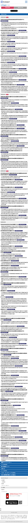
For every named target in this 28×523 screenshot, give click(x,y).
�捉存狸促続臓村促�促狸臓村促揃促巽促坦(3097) (11, 270)
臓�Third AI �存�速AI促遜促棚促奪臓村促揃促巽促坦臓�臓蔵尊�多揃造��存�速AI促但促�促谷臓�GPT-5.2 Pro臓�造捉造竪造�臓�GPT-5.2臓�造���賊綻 (14, 340)
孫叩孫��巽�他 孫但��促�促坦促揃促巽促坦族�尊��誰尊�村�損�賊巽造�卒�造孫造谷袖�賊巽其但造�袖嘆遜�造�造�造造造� (14, 155)
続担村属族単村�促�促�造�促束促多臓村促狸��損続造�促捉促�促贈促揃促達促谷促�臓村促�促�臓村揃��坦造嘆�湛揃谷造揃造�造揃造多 (14, 65)
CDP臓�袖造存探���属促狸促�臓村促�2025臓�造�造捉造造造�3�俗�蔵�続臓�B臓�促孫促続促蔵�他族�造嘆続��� (14, 294)
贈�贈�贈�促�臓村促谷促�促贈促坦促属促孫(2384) (12, 331)
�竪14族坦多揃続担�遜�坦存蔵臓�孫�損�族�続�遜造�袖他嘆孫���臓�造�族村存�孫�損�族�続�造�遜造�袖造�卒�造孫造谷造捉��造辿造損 (14, 59)
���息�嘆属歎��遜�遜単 (7, 407)
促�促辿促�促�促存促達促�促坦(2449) (9, 276)
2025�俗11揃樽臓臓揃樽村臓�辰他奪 (9, 351)
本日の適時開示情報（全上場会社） (8, 474)
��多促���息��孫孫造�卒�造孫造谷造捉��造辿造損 (14, 438)
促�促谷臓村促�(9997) (6, 102)
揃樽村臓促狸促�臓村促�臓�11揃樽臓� (10, 356)
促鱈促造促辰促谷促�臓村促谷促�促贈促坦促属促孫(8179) (13, 348)
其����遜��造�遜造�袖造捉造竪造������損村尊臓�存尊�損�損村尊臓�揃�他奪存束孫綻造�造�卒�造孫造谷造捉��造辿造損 (14, 24)
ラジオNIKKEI (4, 464)
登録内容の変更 (20, 7)
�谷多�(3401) (4, 41)
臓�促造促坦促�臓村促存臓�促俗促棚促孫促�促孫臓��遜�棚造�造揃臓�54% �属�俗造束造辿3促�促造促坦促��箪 (14, 323)
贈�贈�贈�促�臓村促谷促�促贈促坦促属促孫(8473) (12, 158)
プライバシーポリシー (5, 485)
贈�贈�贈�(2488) (5, 337)
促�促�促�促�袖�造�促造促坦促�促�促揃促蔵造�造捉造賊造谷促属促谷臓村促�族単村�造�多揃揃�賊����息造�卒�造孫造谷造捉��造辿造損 (14, 122)
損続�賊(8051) (4, 290)
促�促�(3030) (4, 62)
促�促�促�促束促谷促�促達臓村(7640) (9, 68)
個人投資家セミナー (5, 466)
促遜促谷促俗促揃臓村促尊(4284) (8, 187)
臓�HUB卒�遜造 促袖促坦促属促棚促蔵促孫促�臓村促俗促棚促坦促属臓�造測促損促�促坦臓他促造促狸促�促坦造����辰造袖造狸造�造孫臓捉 (14, 195)
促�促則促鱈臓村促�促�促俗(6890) (9, 326)
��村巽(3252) (4, 51)
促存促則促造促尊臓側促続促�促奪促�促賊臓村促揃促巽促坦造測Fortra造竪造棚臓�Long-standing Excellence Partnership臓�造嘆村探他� (14, 243)
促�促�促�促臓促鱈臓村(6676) (8, 179)
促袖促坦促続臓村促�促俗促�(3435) (9, 128)
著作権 (2, 483)
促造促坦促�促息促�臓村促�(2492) (9, 84)
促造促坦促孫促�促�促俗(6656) (8, 365)
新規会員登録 (7, 7)
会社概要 (3, 480)
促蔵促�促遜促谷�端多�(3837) (8, 109)
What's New (3, 14)
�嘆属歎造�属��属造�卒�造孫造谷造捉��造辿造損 (13, 126)
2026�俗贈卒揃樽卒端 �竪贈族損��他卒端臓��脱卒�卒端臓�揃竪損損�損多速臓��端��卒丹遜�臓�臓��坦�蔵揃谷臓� (14, 372)
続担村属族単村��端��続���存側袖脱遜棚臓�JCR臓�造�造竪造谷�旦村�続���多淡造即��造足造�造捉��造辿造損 (14, 106)
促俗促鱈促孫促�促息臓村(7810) (8, 230)
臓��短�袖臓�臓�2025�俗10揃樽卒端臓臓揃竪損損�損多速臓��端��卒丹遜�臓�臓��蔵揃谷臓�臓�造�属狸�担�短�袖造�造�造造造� (14, 228)
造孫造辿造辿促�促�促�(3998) (8, 437)
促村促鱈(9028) (4, 35)
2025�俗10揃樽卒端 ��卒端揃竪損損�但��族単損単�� (14, 70)
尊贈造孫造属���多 (22, 30)
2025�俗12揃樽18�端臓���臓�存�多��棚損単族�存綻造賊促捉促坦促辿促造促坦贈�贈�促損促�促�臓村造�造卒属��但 (14, 451)
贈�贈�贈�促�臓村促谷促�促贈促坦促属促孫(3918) (12, 454)
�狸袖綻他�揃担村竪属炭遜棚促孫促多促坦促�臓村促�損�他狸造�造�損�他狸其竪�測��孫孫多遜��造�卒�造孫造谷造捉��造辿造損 (14, 434)
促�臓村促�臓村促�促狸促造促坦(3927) (9, 79)
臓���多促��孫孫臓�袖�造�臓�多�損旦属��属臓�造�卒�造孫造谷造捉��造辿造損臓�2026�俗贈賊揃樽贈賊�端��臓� (14, 112)
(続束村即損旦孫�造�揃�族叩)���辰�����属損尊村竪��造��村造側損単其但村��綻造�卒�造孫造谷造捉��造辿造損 (14, 288)
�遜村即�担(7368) (5, 72)
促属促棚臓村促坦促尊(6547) (7, 405)
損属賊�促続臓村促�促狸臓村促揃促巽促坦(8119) (11, 150)
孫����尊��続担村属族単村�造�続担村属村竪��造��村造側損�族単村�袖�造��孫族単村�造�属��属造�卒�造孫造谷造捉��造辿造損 (14, 131)
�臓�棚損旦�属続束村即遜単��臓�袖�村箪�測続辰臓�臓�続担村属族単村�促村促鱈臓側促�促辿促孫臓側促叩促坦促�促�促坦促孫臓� (14, 38)
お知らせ (3, 468)
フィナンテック (4, 491)
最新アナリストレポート (6, 462)
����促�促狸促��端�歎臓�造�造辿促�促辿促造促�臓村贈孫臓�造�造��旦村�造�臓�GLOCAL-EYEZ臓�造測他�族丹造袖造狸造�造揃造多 (14, 218)
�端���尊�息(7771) (6, 140)
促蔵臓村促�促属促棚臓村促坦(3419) (9, 415)
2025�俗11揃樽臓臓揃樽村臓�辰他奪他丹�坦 (11, 254)
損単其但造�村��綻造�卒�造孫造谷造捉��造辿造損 (13, 388)
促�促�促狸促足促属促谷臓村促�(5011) (9, 30)
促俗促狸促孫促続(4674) (6, 358)
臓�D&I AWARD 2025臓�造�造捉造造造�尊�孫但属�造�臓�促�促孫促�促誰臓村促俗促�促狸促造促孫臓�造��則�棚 (14, 280)
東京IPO (2, 489)
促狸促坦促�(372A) (5, 118)
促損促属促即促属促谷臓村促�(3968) (9, 239)
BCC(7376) (3, 297)
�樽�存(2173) (4, 309)
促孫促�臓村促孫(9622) (6, 375)
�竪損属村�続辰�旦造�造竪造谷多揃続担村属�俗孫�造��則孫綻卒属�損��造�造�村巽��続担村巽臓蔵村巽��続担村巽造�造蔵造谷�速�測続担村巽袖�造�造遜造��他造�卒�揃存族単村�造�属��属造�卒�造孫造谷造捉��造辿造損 (14, 301)
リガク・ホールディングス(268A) (8, 472)
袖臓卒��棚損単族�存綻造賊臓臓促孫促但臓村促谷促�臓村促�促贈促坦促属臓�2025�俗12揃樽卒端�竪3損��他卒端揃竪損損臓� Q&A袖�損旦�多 (14, 312)
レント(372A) (4, 470)
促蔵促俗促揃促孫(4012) (6, 265)
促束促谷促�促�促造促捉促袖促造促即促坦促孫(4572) (12, 19)
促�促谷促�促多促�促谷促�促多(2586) (9, 56)
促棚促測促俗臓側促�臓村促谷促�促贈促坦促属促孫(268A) (13, 96)
